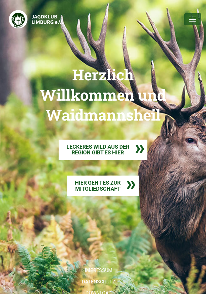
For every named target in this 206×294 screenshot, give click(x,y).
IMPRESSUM (98, 270)
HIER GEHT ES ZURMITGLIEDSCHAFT (98, 185)
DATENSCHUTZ (98, 282)
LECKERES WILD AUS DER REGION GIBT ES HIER (97, 150)
